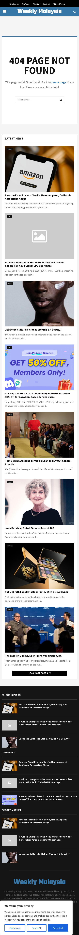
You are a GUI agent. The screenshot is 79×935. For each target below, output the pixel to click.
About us (36, 4)
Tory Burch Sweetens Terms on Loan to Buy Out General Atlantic (38, 462)
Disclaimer (14, 4)
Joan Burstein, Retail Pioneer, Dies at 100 (29, 528)
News (9, 216)
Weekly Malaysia (39, 12)
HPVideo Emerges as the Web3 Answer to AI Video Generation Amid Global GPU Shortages (34, 264)
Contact (46, 4)
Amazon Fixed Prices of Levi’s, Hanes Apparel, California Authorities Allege (38, 196)
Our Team (26, 4)
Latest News (14, 138)
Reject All (36, 927)
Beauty (9, 149)
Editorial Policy (59, 4)
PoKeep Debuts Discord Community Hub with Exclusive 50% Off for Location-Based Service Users (37, 395)
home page (59, 82)
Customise (15, 927)
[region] (36, 918)
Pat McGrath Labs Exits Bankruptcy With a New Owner (36, 592)
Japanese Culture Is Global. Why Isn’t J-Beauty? (33, 329)
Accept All (58, 927)
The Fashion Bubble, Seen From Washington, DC (33, 655)
